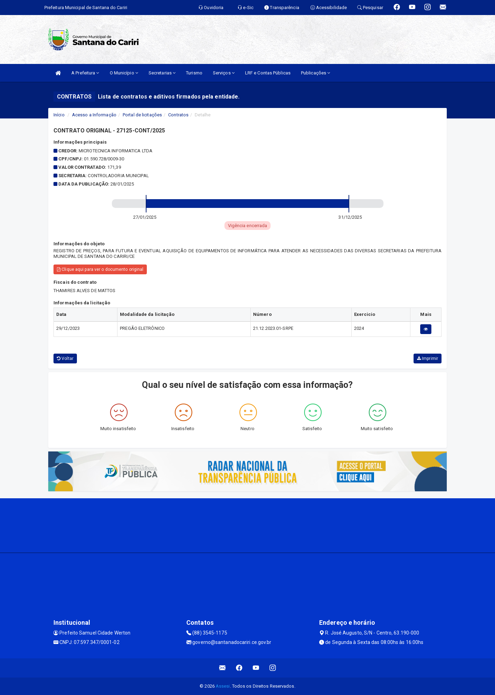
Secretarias (162, 72)
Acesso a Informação (94, 114)
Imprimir (427, 358)
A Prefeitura (85, 72)
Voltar (65, 358)
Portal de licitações (142, 114)
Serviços (224, 72)
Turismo (194, 72)
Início (59, 114)
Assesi (223, 686)
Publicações (315, 72)
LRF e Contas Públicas (267, 72)
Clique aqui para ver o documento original (100, 269)
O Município (124, 72)
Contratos (178, 114)
